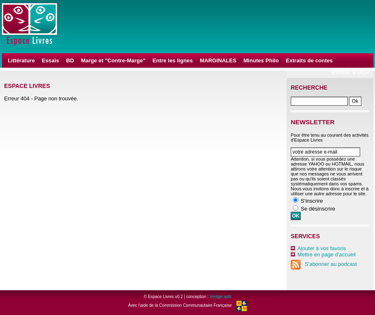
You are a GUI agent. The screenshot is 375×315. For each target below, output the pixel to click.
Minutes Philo (261, 60)
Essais (50, 60)
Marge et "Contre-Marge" (113, 60)
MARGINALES (218, 60)
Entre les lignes (172, 60)
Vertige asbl (220, 296)
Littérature (21, 60)
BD (70, 60)
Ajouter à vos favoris (321, 248)
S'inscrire (312, 201)
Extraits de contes (309, 60)
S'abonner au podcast (324, 264)
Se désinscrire (318, 209)
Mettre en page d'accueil (326, 254)
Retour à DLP (350, 72)
